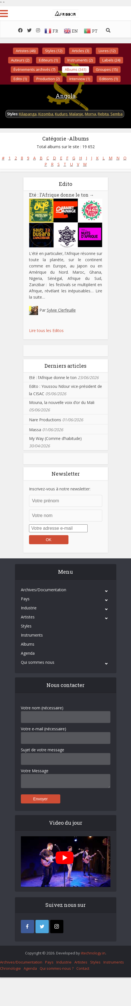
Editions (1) (108, 78)
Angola (65, 95)
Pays (25, 598)
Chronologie (10, 968)
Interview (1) (79, 78)
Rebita (103, 113)
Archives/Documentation (43, 589)
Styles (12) (53, 50)
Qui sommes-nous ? (57, 968)
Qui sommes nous (37, 662)
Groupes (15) (107, 69)
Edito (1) (20, 78)
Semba (116, 113)
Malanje (76, 113)
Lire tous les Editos (46, 330)
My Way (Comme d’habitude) (55, 438)
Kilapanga (28, 113)
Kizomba (45, 113)
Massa (35, 429)
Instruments (32, 634)
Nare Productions (45, 419)
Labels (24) (111, 60)
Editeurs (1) (48, 60)
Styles (26, 625)
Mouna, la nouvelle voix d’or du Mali (61, 402)
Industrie (29, 607)
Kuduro (61, 113)
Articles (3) (80, 50)
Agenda (28, 653)
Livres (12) (107, 50)
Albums (27, 643)
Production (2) (48, 78)
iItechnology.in (93, 952)
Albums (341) (75, 69)
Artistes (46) (25, 50)
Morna (90, 113)
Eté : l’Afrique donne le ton (57, 194)
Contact (82, 968)
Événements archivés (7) (34, 69)
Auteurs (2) (20, 60)
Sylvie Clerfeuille (61, 309)
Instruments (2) (80, 60)
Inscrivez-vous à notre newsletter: (59, 488)
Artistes (28, 616)
